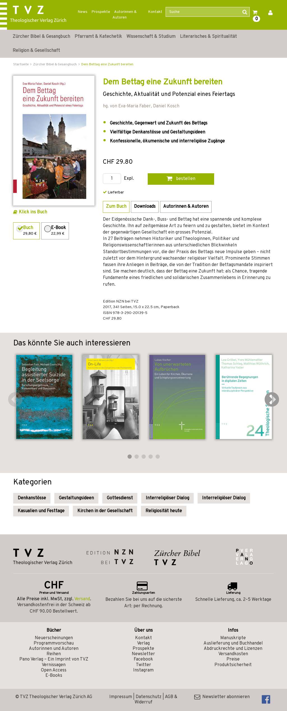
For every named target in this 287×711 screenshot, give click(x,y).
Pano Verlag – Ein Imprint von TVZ (53, 659)
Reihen (54, 654)
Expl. (129, 178)
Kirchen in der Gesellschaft (105, 511)
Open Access (53, 670)
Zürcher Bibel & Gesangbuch (41, 37)
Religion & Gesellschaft (36, 51)
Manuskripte (233, 638)
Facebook (143, 659)
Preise (233, 659)
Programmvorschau (54, 643)
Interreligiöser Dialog (167, 498)
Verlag (143, 643)
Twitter (143, 665)
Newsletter (143, 654)
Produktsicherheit (233, 665)
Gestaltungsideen (76, 498)
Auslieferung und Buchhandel (233, 643)
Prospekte (100, 12)
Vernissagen (54, 665)
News (82, 12)
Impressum (120, 697)
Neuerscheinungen (54, 638)
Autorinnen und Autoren (53, 649)
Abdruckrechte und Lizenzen (233, 649)
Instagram (143, 670)
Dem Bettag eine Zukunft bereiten (107, 64)
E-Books (53, 675)
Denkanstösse (32, 498)
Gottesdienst (120, 498)
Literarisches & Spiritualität (208, 37)
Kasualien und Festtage (41, 511)
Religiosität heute (163, 511)
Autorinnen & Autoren (124, 15)
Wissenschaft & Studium (150, 37)
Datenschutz (148, 697)
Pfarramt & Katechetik (98, 37)
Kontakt (155, 12)
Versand (82, 599)
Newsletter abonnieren (222, 697)
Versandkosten (233, 654)
